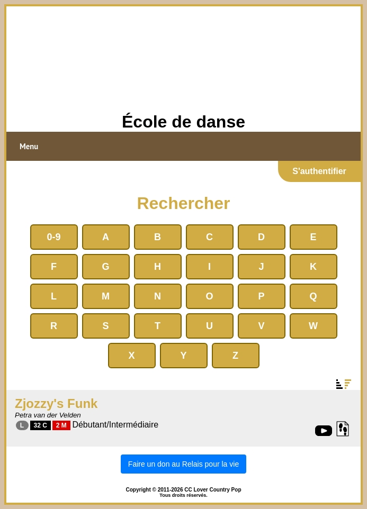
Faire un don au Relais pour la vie (183, 464)
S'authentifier (319, 171)
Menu (29, 146)
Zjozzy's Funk (56, 403)
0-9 (53, 237)
